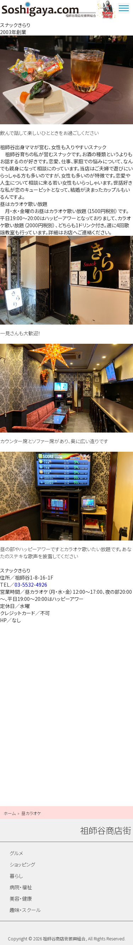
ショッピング (22, 864)
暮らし (16, 875)
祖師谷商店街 (49, 10)
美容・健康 (21, 898)
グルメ (16, 853)
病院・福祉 (21, 887)
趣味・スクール (25, 909)
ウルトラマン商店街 (106, 10)
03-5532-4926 (31, 584)
